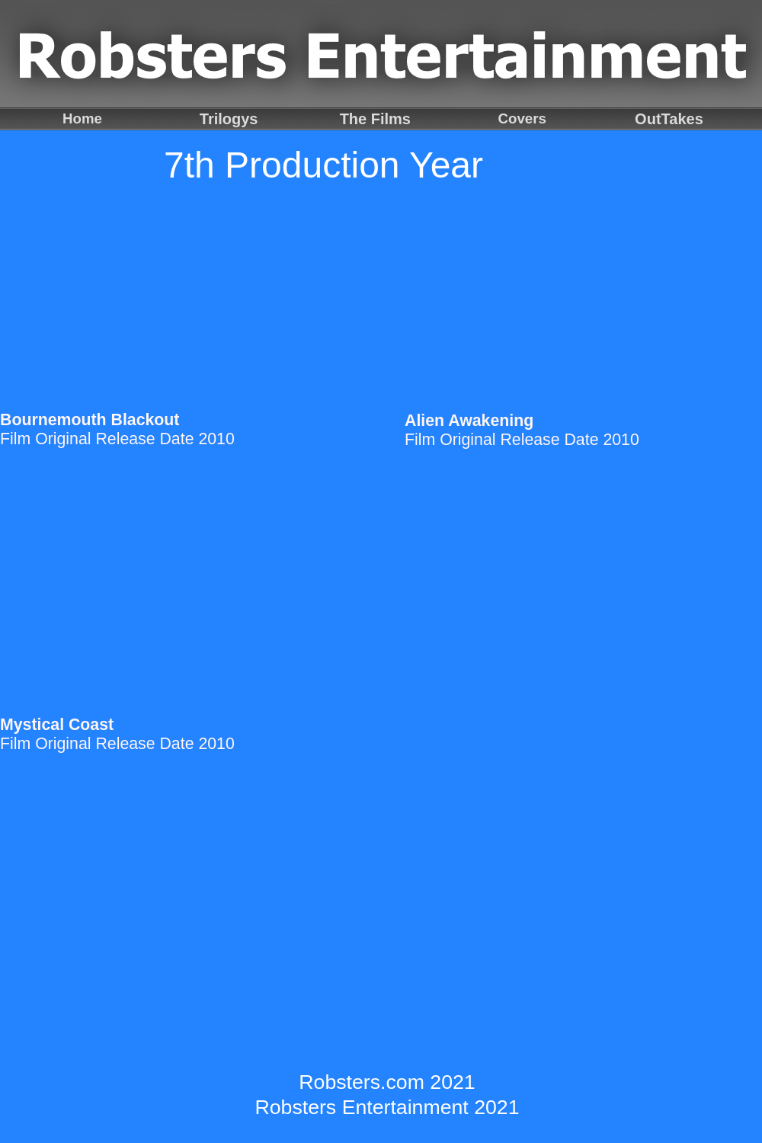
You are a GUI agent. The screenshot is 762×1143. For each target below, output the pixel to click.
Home (82, 118)
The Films (375, 118)
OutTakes (669, 118)
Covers (522, 118)
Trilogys (229, 118)
